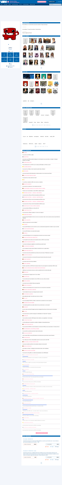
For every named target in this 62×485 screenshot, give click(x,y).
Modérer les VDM (52, 1)
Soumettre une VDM (41, 1)
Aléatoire (5, 4)
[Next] (49, 118)
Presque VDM (32, 4)
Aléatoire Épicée (15, 4)
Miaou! (9, 51)
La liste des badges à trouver (42, 425)
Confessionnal (26, 4)
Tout (2, 4)
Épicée (10, 4)
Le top (20, 4)
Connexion (60, 1)
